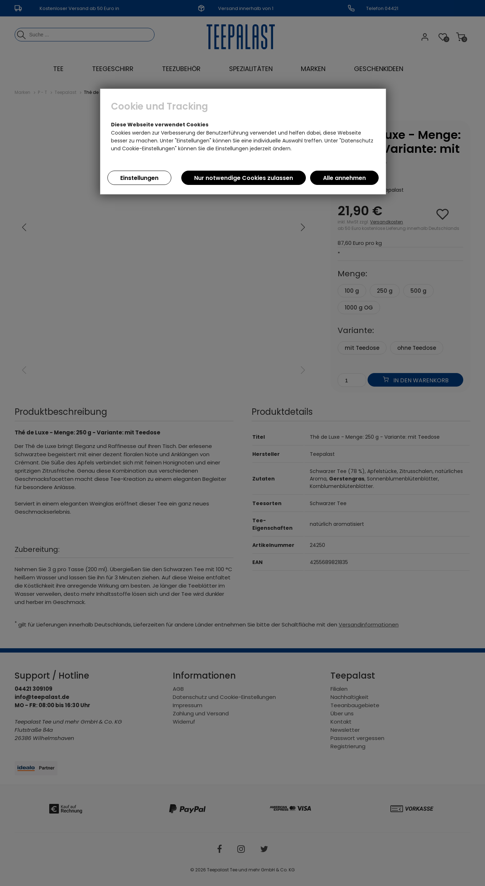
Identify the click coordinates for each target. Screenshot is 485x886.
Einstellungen (139, 178)
